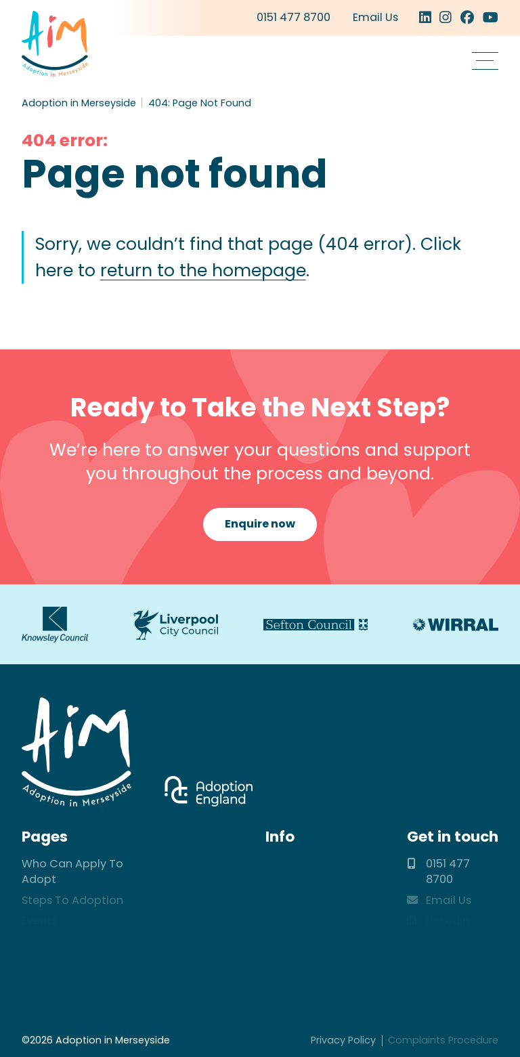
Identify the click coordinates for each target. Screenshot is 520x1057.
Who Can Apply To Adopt (72, 871)
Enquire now (260, 524)
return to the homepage (203, 270)
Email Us (375, 17)
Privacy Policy (343, 1040)
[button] (485, 61)
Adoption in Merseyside (54, 43)
